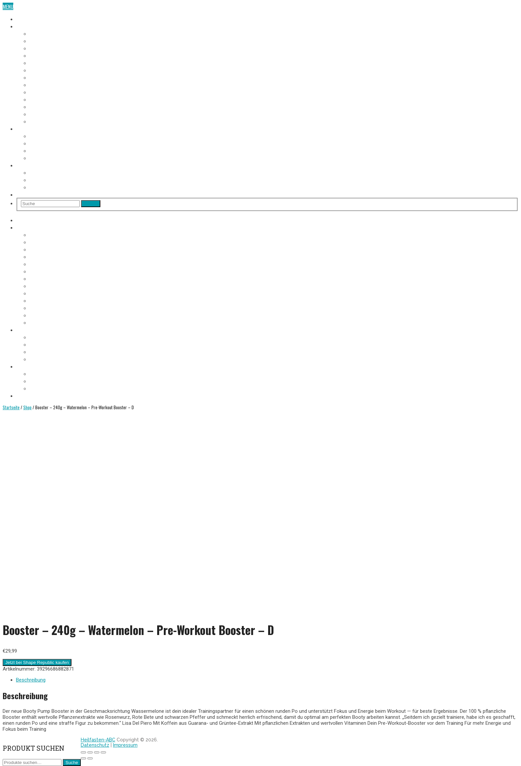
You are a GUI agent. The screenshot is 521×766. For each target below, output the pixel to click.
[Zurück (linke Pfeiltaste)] (83, 758)
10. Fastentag (43, 99)
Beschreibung (31, 680)
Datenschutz (95, 745)
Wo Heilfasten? (45, 172)
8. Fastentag (42, 84)
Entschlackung (45, 157)
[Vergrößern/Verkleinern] (103, 752)
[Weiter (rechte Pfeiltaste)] (90, 758)
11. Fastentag (43, 106)
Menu (8, 6)
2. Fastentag (42, 40)
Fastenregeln (43, 143)
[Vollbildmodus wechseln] (96, 752)
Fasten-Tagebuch (34, 26)
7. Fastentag (42, 77)
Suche (71, 762)
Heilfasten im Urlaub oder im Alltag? (68, 187)
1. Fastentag (42, 33)
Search (91, 203)
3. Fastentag (42, 48)
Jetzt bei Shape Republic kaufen (37, 662)
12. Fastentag (43, 113)
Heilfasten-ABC (98, 739)
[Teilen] (90, 752)
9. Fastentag (42, 91)
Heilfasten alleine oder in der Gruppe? (69, 179)
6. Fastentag (42, 69)
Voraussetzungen (48, 135)
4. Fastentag (42, 55)
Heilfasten (27, 18)
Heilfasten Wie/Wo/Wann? (43, 165)
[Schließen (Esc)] (83, 752)
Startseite (11, 407)
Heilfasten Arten (47, 150)
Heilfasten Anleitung (38, 128)
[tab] (267, 680)
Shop (21, 194)
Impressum (125, 745)
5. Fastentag (42, 62)
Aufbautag (40, 121)
